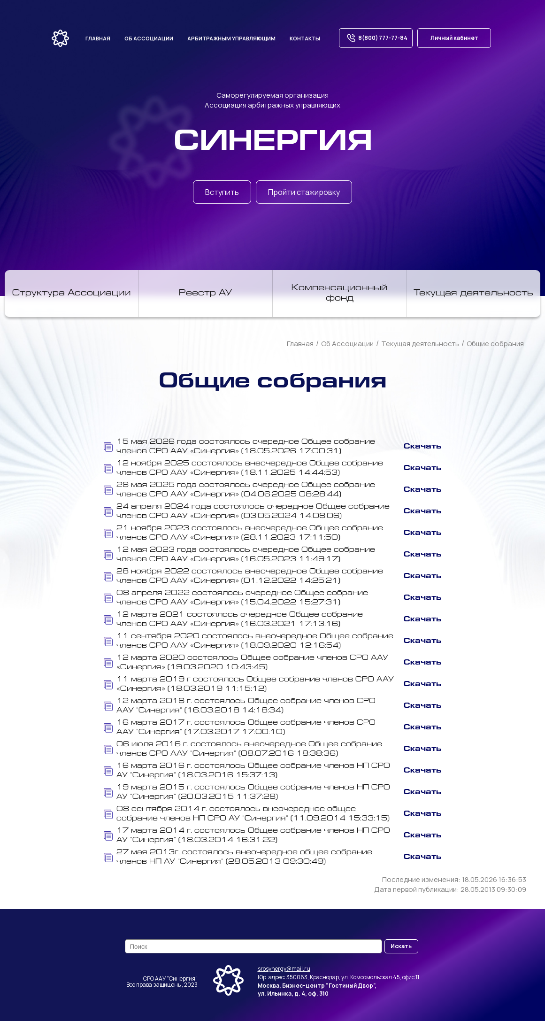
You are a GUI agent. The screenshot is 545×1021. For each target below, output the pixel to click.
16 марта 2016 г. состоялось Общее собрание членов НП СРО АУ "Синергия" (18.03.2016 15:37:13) (247, 771)
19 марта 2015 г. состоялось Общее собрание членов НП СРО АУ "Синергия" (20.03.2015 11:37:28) (247, 792)
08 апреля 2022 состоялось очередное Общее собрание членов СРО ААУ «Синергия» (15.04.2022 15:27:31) (236, 598)
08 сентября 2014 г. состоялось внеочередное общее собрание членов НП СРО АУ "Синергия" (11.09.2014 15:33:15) (247, 814)
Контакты (305, 38)
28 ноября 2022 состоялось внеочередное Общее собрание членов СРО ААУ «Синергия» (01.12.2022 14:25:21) (243, 576)
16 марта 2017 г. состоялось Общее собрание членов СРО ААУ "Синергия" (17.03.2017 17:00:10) (240, 727)
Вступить (222, 192)
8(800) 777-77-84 (375, 38)
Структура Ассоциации (71, 293)
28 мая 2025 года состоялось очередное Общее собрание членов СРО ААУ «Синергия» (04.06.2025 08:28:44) (239, 490)
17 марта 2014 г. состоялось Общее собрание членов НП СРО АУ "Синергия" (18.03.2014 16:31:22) (247, 835)
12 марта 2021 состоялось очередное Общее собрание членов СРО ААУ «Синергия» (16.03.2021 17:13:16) (233, 619)
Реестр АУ (205, 293)
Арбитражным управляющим (231, 38)
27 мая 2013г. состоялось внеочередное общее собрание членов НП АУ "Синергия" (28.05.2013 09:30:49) (238, 857)
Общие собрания (495, 343)
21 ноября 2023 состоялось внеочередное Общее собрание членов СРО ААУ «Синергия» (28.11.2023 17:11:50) (243, 533)
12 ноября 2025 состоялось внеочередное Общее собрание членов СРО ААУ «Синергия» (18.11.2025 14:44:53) (243, 468)
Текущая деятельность (473, 293)
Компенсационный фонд (339, 293)
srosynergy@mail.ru (284, 969)
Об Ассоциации (347, 343)
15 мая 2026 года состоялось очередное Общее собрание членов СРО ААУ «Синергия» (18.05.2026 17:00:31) (239, 447)
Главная (97, 38)
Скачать (423, 447)
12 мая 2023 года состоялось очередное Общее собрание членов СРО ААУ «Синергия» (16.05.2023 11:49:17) (239, 555)
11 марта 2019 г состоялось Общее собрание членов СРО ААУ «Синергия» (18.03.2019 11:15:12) (249, 684)
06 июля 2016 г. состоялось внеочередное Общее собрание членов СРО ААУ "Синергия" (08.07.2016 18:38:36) (243, 749)
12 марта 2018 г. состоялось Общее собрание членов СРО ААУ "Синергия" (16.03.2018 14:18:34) (240, 706)
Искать (401, 946)
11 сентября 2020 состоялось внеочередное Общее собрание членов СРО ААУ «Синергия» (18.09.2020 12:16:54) (248, 641)
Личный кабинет (454, 38)
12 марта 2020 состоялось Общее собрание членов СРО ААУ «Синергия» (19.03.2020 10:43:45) (246, 663)
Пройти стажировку (304, 192)
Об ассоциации (148, 38)
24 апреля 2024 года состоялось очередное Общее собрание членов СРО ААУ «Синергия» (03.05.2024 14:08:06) (247, 511)
